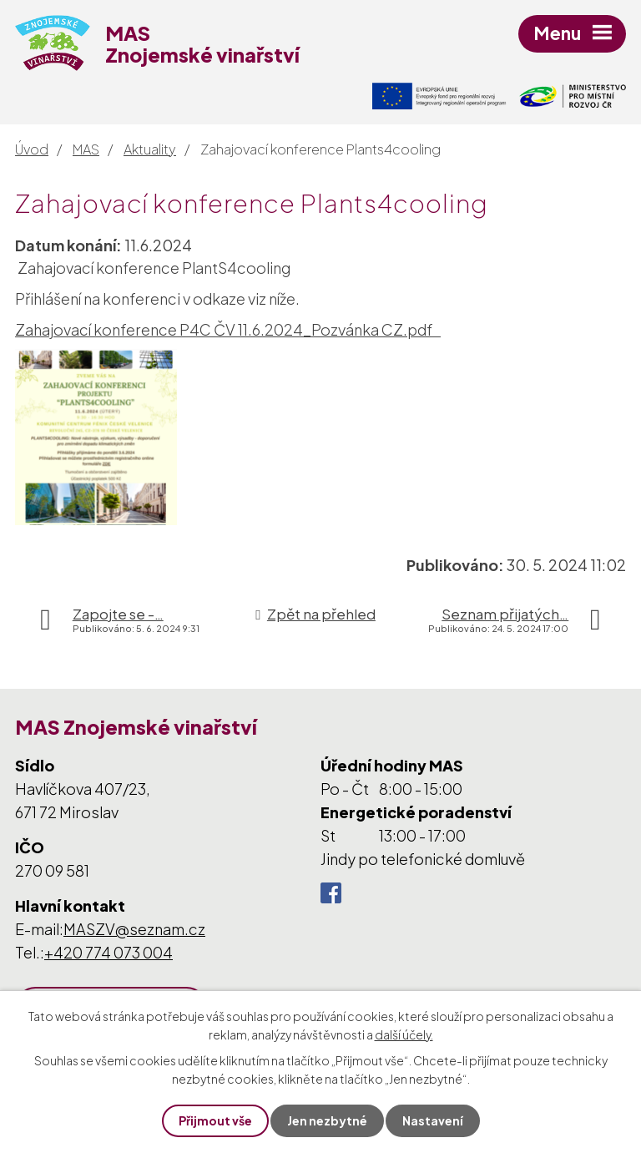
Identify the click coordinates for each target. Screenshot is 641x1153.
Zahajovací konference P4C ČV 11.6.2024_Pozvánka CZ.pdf (228, 329)
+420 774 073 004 (108, 952)
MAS (86, 149)
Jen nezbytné (327, 1120)
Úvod (31, 149)
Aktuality (150, 149)
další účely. (404, 1034)
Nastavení (432, 1120)
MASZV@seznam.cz (134, 928)
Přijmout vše (215, 1120)
